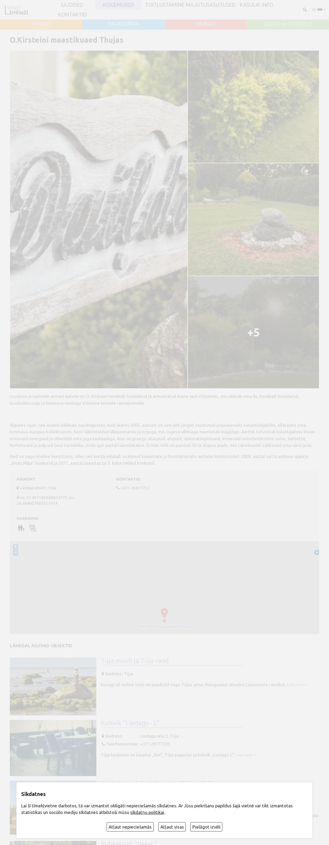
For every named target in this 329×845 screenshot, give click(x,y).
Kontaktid (72, 14)
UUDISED (72, 4)
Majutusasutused (211, 4)
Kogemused (118, 4)
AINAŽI (41, 24)
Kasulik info (256, 4)
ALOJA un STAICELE (288, 24)
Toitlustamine (164, 4)
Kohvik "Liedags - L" (130, 723)
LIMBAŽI (205, 24)
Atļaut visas (172, 826)
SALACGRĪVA (123, 24)
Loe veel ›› (297, 684)
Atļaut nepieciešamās (130, 826)
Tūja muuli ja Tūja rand (135, 660)
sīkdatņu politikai (147, 812)
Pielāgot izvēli (206, 826)
